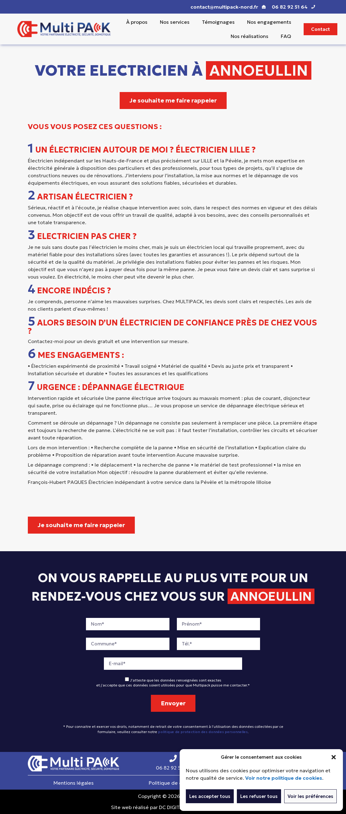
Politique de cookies (173, 783)
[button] (334, 757)
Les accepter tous (209, 796)
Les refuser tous (259, 796)
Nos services (175, 22)
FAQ (286, 36)
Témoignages (218, 22)
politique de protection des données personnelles (203, 732)
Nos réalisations (249, 36)
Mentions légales (73, 783)
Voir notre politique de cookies (283, 778)
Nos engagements (269, 22)
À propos (136, 22)
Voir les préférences (310, 796)
